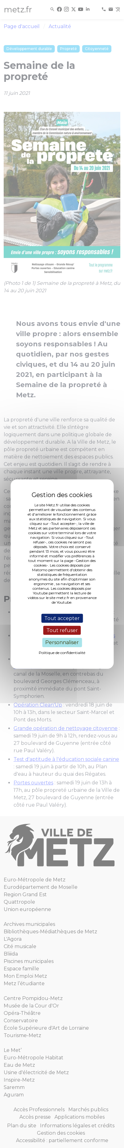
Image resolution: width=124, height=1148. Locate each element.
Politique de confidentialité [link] (62, 652)
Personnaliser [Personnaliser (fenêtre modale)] (62, 642)
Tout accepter (62, 618)
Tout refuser (62, 630)
